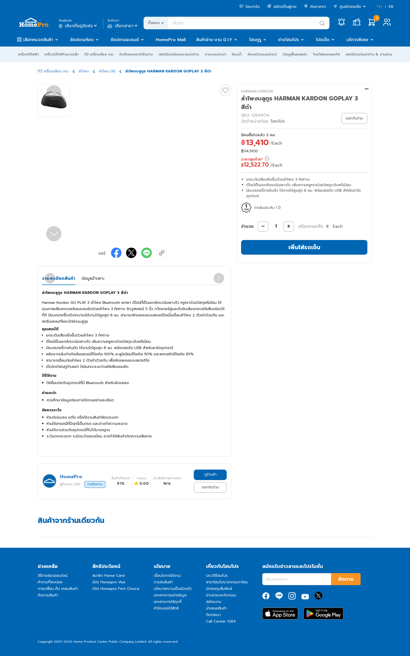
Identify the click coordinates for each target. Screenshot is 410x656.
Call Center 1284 (221, 621)
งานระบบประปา (215, 54)
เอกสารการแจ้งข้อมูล (170, 595)
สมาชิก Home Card (108, 575)
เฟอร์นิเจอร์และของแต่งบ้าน (178, 54)
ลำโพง (83, 71)
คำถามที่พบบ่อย (50, 582)
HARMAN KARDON (257, 91)
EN (391, 6)
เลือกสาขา (123, 25)
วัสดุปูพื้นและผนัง (294, 54)
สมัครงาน (213, 601)
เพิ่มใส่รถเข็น (304, 247)
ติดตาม (346, 579)
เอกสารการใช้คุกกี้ (167, 601)
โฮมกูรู (255, 40)
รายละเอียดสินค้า (58, 278)
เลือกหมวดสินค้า (38, 40)
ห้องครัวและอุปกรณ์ (262, 54)
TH (379, 6)
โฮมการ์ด (250, 6)
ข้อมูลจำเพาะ (93, 278)
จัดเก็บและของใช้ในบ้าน (136, 54)
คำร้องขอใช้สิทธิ (166, 608)
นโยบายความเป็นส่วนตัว (173, 588)
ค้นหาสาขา (315, 6)
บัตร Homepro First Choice (115, 588)
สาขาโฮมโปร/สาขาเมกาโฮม (227, 582)
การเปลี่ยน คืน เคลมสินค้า (58, 588)
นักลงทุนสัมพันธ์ (219, 588)
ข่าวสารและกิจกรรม (221, 595)
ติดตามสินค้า (48, 595)
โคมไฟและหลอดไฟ (326, 54)
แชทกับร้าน (210, 487)
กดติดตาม (94, 484)
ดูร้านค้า (210, 474)
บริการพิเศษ (357, 40)
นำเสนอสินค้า (216, 608)
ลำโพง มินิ (107, 71)
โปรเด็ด (322, 40)
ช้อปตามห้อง (82, 40)
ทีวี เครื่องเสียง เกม (98, 54)
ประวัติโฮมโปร (217, 575)
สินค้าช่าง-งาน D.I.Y (214, 40)
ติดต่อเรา (213, 615)
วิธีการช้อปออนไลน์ (52, 575)
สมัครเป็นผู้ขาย (282, 6)
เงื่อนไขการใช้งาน (167, 575)
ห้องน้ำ (237, 54)
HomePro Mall (171, 40)
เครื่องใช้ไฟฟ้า (28, 54)
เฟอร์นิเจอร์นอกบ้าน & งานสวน (368, 54)
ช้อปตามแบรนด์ (125, 40)
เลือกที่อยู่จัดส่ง (78, 25)
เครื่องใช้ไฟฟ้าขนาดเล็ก (61, 54)
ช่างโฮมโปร (288, 40)
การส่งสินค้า (163, 582)
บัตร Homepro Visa (108, 582)
